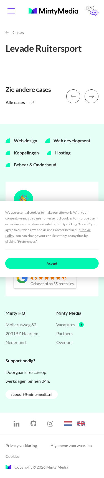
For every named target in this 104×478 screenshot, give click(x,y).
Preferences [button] (26, 241)
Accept (52, 263)
